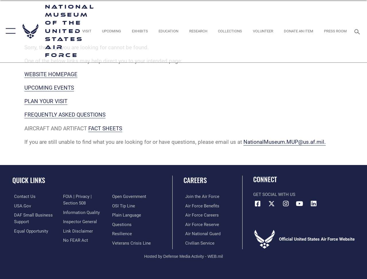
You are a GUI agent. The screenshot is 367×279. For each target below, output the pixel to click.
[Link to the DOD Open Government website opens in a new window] (130, 196)
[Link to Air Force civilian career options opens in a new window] (198, 242)
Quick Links (28, 180)
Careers (195, 180)
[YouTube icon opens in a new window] (299, 203)
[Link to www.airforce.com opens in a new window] (201, 196)
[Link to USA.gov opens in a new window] (20, 205)
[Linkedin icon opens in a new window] (313, 203)
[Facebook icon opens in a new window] (257, 203)
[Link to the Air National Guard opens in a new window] (201, 233)
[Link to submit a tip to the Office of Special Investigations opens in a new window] (124, 205)
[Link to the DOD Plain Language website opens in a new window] (127, 214)
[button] (9, 31)
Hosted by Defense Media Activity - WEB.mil (183, 255)
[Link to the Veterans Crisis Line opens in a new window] (132, 242)
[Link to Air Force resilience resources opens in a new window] (122, 233)
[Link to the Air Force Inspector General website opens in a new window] (79, 221)
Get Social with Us (274, 194)
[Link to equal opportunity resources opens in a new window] (29, 230)
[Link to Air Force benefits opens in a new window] (201, 205)
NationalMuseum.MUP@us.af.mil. (284, 142)
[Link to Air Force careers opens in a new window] (200, 214)
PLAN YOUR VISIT (45, 101)
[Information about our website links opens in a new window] (77, 230)
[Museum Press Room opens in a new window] (335, 31)
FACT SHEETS (105, 128)
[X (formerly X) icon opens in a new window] (271, 203)
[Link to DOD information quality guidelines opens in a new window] (81, 212)
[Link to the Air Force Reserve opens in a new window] (200, 224)
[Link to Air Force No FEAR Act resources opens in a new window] (75, 239)
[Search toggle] (358, 31)
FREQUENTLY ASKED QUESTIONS (65, 115)
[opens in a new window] (86, 31)
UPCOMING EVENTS (49, 88)
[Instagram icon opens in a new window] (285, 203)
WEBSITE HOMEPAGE (50, 74)
